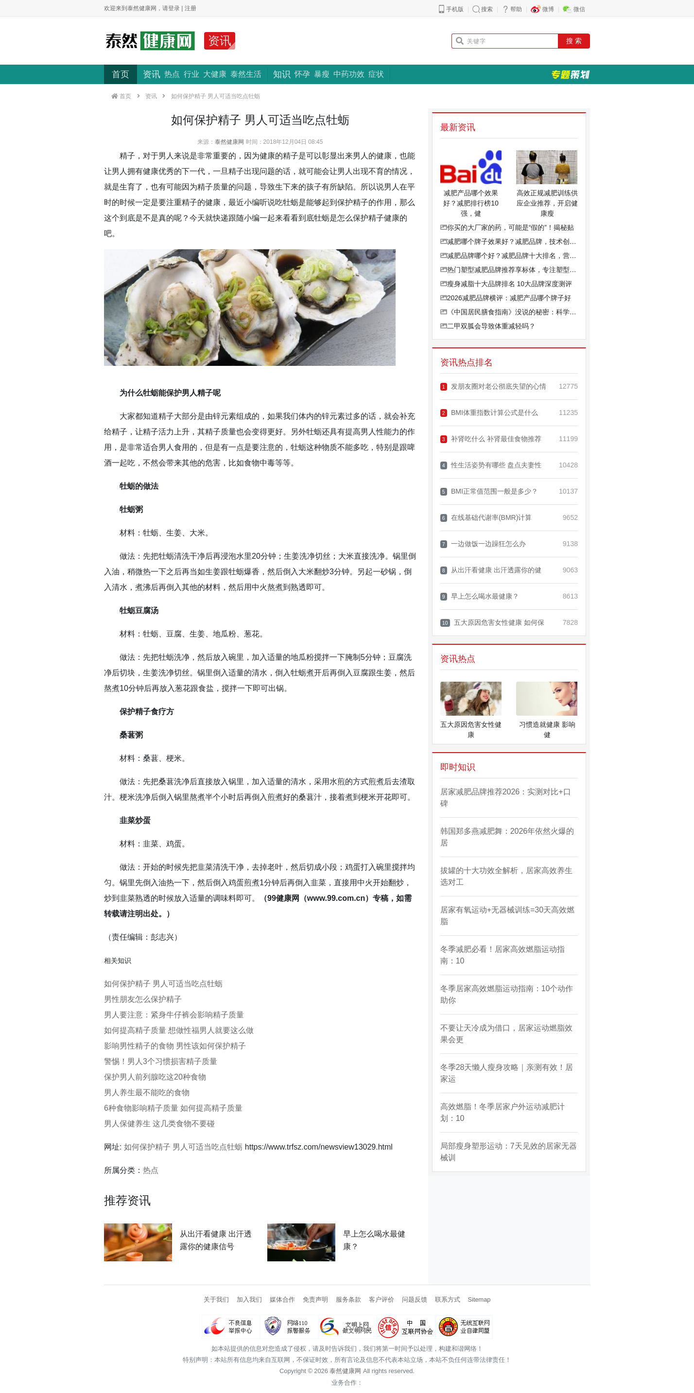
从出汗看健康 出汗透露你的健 (490, 570)
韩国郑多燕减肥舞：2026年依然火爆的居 (507, 837)
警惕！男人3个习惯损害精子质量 (160, 1061)
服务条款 (348, 1299)
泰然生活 (245, 74)
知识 (282, 74)
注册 (190, 8)
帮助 (516, 9)
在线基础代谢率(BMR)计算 (486, 518)
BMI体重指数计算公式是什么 (489, 413)
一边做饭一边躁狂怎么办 (483, 544)
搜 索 (574, 41)
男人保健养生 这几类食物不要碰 (159, 1123)
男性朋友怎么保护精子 (143, 999)
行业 (191, 74)
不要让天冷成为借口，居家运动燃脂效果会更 (506, 1034)
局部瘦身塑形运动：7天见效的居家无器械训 (508, 1152)
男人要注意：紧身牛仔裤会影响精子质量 (174, 1015)
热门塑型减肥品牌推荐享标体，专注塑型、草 (509, 270)
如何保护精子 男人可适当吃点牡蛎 (163, 984)
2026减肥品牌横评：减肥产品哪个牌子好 (505, 298)
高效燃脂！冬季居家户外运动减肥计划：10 (502, 1112)
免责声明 (315, 1299)
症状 (376, 74)
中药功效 (348, 74)
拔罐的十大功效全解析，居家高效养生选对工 (506, 876)
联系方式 (447, 1299)
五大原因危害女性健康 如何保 (492, 623)
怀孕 (302, 74)
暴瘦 (322, 74)
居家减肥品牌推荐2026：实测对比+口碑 (505, 798)
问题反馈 (414, 1299)
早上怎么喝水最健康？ (479, 596)
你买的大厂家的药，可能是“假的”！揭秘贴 (507, 227)
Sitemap (479, 1299)
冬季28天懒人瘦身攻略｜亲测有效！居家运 (506, 1073)
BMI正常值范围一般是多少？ (489, 491)
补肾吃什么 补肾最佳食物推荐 (490, 439)
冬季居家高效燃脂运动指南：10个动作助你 (506, 994)
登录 (174, 8)
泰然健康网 (229, 141)
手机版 (455, 9)
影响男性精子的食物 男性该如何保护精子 (175, 1046)
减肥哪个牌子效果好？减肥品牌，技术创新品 (509, 241)
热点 (172, 74)
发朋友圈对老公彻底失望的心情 (493, 386)
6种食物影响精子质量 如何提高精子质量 (173, 1108)
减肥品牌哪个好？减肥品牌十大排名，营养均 (509, 255)
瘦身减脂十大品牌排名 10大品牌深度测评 (506, 284)
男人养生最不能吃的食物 (147, 1092)
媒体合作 (282, 1299)
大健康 (214, 74)
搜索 (487, 9)
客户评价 (381, 1299)
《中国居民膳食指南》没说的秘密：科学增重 (509, 312)
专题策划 (570, 74)
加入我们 (249, 1299)
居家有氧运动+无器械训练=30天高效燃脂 (507, 916)
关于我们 (216, 1299)
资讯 (219, 40)
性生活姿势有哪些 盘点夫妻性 (490, 465)
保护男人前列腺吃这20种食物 (155, 1077)
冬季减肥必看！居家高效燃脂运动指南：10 (502, 955)
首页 (120, 74)
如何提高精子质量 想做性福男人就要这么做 (179, 1030)
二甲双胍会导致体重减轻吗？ (488, 326)
